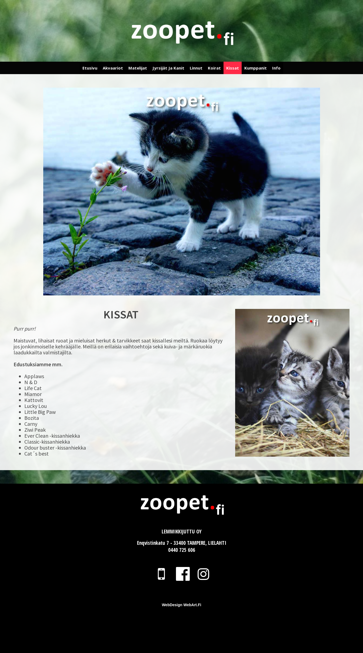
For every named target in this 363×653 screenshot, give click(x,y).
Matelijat (137, 68)
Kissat (232, 68)
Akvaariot (113, 68)
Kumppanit (255, 68)
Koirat (214, 68)
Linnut (196, 68)
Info (276, 68)
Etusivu (89, 68)
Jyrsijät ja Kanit (168, 68)
